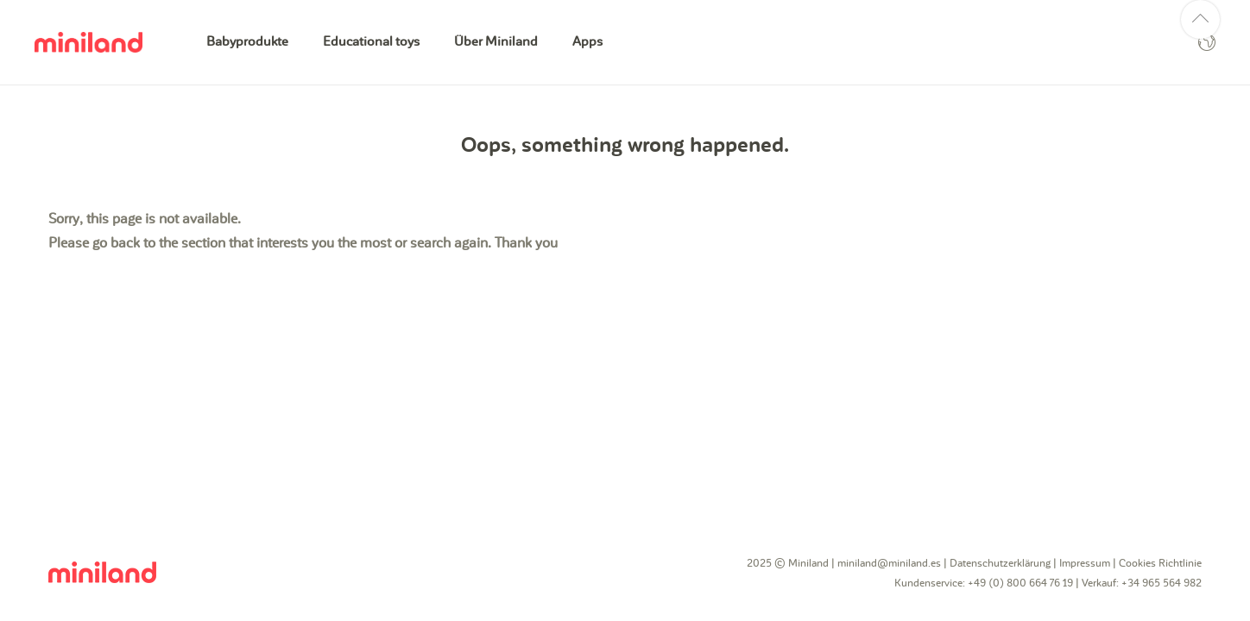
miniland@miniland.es (889, 563)
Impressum (1084, 563)
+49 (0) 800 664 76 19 (1020, 583)
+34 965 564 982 (1161, 583)
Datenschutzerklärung (1000, 563)
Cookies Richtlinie (1160, 563)
